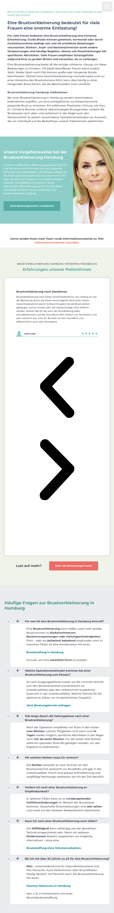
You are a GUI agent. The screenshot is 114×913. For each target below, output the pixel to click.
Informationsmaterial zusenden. (57, 229)
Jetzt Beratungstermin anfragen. (48, 692)
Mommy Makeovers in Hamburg (48, 873)
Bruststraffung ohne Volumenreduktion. (53, 835)
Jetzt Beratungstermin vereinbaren (33, 199)
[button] (57, 375)
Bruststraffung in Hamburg (44, 639)
